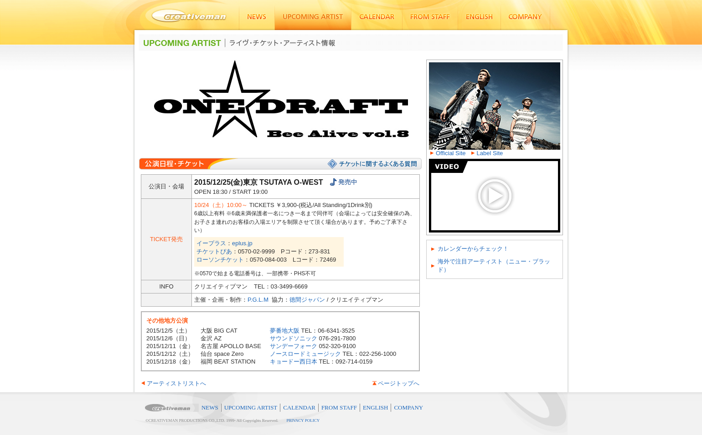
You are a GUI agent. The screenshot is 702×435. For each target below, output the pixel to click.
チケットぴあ (214, 251)
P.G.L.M (258, 299)
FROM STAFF (339, 407)
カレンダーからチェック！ (473, 248)
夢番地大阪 (284, 330)
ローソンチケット (220, 259)
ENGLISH (375, 407)
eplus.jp (242, 243)
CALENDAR (299, 407)
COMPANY (408, 407)
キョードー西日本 (293, 361)
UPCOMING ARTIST (251, 407)
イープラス (211, 243)
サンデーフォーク (293, 346)
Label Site (490, 153)
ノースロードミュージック (305, 353)
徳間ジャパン (307, 299)
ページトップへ (398, 383)
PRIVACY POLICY (303, 420)
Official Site (451, 153)
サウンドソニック (293, 338)
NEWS (209, 407)
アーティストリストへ (176, 383)
